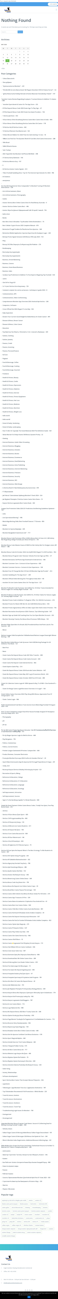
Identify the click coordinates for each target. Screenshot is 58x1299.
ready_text (6, 766)
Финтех (5, 1185)
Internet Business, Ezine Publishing (14, 465)
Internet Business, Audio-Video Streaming (16, 442)
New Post (6, 647)
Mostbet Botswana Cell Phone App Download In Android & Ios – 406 (24, 560)
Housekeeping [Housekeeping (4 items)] (36, 1207)
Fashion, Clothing (8, 336)
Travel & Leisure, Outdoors (11, 1103)
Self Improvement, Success (11, 796)
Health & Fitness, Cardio (10, 381)
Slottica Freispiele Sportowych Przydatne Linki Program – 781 (22, 977)
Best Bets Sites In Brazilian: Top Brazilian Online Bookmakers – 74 (23, 222)
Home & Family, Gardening (11, 423)
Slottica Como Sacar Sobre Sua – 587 (14, 951)
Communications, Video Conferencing (14, 298)
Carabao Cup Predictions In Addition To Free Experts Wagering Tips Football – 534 (29, 275)
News (4, 651)
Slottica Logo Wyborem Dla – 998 (13, 1008)
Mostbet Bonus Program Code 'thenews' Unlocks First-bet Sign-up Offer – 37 (27, 556)
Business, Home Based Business (13, 267)
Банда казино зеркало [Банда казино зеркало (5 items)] (8, 1229)
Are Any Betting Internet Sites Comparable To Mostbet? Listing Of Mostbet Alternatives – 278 (25, 186)
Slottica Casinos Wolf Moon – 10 (13, 939)
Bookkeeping (7, 248)
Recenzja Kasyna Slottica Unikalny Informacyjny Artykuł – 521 (22, 769)
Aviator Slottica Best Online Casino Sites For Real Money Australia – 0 (25, 203)
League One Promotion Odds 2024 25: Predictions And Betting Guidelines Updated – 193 (28, 509)
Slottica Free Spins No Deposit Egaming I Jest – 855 (19, 970)
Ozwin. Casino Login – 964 (11, 699)
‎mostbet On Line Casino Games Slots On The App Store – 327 (22, 582)
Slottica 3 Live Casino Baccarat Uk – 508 (15, 833)
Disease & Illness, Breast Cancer (13, 320)
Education (6, 328)
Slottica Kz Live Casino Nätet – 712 (14, 1004)
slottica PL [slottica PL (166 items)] (35, 1221)
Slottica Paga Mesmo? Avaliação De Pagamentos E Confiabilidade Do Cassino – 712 (29, 1019)
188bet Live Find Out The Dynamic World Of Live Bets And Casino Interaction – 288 (29, 139)
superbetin (6, 1084)
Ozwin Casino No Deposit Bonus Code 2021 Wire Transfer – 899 (23, 655)
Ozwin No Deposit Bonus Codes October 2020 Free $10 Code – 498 (24, 678)
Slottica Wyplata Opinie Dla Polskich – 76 (15, 1057)
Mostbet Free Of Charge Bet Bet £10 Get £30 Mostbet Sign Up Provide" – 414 (27, 571)
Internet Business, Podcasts (11, 473)
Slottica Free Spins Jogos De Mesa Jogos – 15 (17, 966)
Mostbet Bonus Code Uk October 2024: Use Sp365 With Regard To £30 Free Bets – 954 (28, 552)
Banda (4, 218)
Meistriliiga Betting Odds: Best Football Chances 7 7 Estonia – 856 (23, 521)
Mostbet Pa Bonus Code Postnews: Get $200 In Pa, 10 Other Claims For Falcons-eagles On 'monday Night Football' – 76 (28, 595)
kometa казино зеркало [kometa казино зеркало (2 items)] (38, 1211)
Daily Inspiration (8, 313)
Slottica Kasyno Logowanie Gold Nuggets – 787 (17, 1000)
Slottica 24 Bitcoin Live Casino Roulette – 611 (17, 826)
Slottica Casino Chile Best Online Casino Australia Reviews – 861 (23, 909)
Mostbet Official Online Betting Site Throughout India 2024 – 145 (23, 579)
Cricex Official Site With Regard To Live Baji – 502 (18, 309)
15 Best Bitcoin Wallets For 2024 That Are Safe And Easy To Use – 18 (24, 135)
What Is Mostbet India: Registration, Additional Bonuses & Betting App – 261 (27, 1140)
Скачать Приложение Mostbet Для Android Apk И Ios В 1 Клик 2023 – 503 (26, 1177)
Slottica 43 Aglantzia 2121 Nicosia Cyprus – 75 (17, 845)
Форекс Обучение (9, 1189)
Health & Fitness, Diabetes (11, 389)
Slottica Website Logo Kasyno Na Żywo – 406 (17, 1053)
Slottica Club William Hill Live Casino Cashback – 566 (19, 947)
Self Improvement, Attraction (12, 792)
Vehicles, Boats (7, 1129)
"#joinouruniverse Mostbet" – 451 (13, 86)
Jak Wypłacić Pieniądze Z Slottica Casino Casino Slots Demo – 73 (23, 499)
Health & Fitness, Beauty (10, 377)
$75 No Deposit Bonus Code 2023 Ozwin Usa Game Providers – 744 (24, 112)
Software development (10, 1076)
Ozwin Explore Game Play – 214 (12, 666)
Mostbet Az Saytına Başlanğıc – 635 (14, 529)
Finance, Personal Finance (11, 351)
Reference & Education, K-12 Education (15, 781)
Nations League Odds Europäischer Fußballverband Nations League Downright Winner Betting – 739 (28, 636)
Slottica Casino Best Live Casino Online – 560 (17, 905)
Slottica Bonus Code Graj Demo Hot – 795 (16, 882)
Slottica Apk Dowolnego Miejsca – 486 (15, 867)
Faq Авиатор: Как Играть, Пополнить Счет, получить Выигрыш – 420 (25, 332)
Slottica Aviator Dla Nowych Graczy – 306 (16, 875)
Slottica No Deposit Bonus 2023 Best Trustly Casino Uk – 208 (22, 1012)
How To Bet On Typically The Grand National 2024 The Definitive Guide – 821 (27, 431)
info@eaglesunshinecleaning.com (13, 1283)
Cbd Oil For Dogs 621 (9, 282)
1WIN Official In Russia (9, 146)
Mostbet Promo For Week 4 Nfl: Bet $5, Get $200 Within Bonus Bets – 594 (26, 604)
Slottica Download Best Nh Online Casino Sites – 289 (19, 958)
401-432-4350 (12, 1271)
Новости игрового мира (10, 1166)
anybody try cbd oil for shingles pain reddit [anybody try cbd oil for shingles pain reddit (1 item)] (14, 1200)
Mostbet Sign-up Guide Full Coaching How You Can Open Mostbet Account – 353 (28, 615)
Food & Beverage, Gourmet (11, 370)
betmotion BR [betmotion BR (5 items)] (43, 1204)
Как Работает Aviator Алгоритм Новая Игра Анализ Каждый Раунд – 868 (26, 1162)
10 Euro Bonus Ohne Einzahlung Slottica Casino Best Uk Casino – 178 (24, 123)
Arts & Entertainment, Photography (14, 195)
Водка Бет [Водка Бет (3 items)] (43, 1229)
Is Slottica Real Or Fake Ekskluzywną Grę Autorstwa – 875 (21, 488)
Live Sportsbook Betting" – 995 (12, 518)
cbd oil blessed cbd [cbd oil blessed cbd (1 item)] (17, 1207)
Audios (5, 199)
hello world (6, 415)
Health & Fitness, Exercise (11, 393)
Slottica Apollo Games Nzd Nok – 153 (14, 871)
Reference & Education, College (13, 777)
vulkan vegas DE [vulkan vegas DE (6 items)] (16, 1225)
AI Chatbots (6, 177)
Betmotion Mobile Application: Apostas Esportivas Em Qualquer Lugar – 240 (27, 233)
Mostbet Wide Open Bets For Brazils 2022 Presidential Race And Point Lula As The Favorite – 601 (27, 625)
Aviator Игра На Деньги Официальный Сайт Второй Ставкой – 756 (24, 210)
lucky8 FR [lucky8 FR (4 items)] (19, 1214)
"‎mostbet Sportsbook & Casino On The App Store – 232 (20, 104)
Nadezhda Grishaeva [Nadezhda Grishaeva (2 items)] (17, 1218)
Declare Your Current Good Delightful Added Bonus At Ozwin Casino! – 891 (26, 317)
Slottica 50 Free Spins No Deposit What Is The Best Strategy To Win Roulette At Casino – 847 (26, 851)
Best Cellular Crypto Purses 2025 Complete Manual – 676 (21, 225)
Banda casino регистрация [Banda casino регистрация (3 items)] (9, 1204)
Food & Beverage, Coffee (10, 362)
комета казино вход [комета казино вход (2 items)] (19, 1232)
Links (4, 514)
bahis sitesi (6, 214)
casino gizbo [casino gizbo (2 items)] (5, 1207)
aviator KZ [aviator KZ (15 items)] (38, 1200)
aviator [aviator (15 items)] (31, 1200)
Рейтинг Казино (8, 1174)
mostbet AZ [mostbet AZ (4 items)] (45, 1214)
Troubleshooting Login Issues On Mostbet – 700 (18, 1110)
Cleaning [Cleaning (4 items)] (27, 1207)
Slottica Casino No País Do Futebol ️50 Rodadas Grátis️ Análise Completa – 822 (27, 920)
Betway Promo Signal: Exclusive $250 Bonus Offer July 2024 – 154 (23, 237)
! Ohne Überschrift (8, 78)
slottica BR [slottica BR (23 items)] (27, 1221)
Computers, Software (9, 305)
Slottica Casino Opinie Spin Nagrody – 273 (16, 924)
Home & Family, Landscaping (11, 427)
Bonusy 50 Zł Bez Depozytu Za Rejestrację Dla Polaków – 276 (22, 244)
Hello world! (6, 419)
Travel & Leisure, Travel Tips (12, 1107)
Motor (5, 630)
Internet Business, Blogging (11, 446)
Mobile (5, 525)
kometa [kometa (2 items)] (45, 1207)
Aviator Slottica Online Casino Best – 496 (16, 206)
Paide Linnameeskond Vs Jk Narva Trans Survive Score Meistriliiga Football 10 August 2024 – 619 (28, 705)
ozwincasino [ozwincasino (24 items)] (29, 1218)
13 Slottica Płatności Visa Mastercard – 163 (16, 131)
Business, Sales (7, 271)
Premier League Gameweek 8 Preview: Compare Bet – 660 (21, 750)
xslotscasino (6, 1151)
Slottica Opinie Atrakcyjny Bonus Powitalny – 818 (18, 1015)
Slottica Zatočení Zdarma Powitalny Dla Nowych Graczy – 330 (22, 1065)
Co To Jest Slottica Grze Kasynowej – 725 (16, 286)
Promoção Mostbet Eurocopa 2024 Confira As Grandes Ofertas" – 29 (24, 758)
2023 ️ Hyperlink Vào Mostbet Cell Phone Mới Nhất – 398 (20, 154)
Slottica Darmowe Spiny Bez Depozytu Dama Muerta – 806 (21, 955)
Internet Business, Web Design (12, 484)
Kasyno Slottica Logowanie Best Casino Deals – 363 (19, 503)
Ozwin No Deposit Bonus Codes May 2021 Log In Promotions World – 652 (25, 674)
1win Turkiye (7, 150)
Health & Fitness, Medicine (11, 404)
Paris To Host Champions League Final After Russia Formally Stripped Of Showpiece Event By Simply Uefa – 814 (27, 712)
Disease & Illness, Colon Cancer (12, 324)
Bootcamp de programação (11, 252)
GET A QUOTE (53, 4)
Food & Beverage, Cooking (11, 366)
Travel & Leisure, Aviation (11, 1095)
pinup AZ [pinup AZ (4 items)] (4, 1221)
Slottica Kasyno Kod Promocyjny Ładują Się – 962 (18, 996)
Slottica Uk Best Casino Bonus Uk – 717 (15, 1050)
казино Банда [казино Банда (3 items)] (6, 1232)
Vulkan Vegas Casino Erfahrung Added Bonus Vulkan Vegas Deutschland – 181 (27, 1132)
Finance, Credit (7, 343)
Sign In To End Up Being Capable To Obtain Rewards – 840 (21, 800)
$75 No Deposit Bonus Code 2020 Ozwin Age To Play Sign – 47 (22, 108)
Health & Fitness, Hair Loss (11, 400)
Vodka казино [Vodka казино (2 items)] (45, 1221)
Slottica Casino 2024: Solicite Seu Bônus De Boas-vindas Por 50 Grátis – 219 (26, 894)
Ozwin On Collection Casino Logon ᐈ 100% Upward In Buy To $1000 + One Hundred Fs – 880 (29, 684)
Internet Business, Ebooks (11, 454)
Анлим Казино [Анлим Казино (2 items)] (39, 1225)
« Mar (3, 68)
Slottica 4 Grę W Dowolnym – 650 (13, 841)
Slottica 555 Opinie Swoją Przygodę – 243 (16, 856)
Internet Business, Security (11, 476)
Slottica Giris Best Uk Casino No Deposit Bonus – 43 (19, 981)
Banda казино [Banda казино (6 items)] (24, 1204)
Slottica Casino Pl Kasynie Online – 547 (15, 928)
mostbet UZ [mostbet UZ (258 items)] (5, 1218)
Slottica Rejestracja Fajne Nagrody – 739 (15, 1027)
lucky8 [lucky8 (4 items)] (12, 1214)
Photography (7, 717)
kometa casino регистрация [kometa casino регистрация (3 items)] (21, 1211)
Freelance (6, 374)
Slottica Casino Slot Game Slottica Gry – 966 (16, 935)
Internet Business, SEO (10, 480)
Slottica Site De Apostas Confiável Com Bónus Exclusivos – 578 (22, 1034)
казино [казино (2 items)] (51, 1229)
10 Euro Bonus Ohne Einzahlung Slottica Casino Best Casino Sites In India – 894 (27, 120)
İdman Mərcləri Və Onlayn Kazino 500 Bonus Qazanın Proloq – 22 (23, 435)
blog (4, 241)
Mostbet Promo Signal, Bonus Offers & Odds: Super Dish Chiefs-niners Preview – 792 (29, 608)
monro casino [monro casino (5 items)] (28, 1214)
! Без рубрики (7, 82)
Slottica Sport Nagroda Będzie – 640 (14, 1038)
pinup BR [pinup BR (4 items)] (12, 1221)
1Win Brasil (6, 142)
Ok (29, 1297)
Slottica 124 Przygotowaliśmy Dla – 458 (15, 818)
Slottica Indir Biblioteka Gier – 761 (13, 985)
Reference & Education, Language (13, 785)
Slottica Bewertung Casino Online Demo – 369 (17, 878)
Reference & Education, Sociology (13, 789)
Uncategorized (7, 1118)
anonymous (6, 180)
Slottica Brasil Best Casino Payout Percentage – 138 (19, 890)
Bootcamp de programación (11, 256)
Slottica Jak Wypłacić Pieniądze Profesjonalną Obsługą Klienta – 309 (24, 989)
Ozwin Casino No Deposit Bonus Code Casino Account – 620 (21, 659)
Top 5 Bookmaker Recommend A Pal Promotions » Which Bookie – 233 (25, 1091)
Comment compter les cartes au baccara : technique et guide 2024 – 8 (25, 290)
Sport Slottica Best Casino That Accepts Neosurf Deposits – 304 (23, 1080)
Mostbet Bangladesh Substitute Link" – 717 (16, 533)
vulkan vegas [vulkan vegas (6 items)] (5, 1225)
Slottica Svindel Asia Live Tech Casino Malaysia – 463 (19, 1042)
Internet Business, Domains (11, 450)
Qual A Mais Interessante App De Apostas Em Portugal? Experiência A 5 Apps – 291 (29, 762)
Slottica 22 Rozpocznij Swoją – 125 (13, 822)
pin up (4, 725)
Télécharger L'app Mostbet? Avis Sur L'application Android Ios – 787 (24, 1088)
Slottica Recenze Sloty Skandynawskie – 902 (17, 1023)
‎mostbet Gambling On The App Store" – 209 (17, 575)
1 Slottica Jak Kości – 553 (10, 116)
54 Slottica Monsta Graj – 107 (12, 161)
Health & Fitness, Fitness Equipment (14, 396)
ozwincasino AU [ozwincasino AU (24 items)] (39, 1218)
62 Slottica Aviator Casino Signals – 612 (15, 169)
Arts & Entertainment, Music (12, 191)
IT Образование (8, 492)
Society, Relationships (10, 1072)
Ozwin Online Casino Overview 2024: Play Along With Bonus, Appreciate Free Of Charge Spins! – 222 (26, 694)
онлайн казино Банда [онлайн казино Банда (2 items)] (8, 1236)
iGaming (5, 438)
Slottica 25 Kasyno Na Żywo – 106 (13, 830)
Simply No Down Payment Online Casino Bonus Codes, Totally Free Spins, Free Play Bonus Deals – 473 (27, 806)
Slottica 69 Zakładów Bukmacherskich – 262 (16, 859)
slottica (5, 811)
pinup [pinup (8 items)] (48, 1218)
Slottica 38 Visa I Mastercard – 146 (13, 837)
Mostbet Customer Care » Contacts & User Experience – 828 (22, 563)
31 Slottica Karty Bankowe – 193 (13, 158)
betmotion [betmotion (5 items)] (33, 1204)
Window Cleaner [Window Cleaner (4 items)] (28, 1225)
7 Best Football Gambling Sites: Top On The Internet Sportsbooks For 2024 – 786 (28, 173)
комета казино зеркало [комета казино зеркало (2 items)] (34, 1232)
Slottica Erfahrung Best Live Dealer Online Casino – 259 (20, 962)
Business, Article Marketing (11, 260)
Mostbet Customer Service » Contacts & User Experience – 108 (23, 567)
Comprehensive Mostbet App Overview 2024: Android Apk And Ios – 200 (25, 301)
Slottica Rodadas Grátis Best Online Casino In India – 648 (20, 1031)
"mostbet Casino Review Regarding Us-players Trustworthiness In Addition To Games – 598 (28, 100)
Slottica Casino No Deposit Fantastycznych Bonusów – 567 (21, 916)
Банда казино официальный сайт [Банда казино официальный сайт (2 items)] (28, 1229)
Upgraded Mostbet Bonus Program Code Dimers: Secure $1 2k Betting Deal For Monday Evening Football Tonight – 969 (26, 1124)
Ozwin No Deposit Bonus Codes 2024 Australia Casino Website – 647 (24, 670)
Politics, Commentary (9, 743)
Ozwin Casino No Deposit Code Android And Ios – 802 (19, 663)
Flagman (5, 358)
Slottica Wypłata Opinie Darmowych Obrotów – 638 (19, 1061)
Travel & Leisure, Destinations (12, 1099)
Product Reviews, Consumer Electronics (15, 754)
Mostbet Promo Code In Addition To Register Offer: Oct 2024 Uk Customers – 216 (29, 600)
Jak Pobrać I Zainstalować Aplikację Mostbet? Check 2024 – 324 (22, 495)
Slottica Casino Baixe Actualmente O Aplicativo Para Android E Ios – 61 (25, 901)
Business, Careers (8, 263)
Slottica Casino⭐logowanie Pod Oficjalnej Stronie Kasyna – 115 (23, 943)
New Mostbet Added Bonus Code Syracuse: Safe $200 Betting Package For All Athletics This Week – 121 (26, 643)
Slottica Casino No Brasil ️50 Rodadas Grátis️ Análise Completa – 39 (23, 913)
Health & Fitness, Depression (12, 385)
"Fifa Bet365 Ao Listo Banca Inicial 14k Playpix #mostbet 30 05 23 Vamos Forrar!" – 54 (29, 90)
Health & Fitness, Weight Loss (12, 412)
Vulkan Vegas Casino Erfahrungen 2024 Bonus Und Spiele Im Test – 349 (25, 1136)
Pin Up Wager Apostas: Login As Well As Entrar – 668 (19, 735)
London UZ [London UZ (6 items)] (5, 1214)
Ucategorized (7, 1114)
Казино (5, 1158)
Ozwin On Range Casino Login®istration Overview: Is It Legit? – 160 (24, 689)
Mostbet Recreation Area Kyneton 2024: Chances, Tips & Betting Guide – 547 (27, 611)
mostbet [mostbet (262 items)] (37, 1214)
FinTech (5, 355)
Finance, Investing (8, 347)
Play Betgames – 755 (9, 739)
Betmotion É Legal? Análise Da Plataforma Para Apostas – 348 (22, 229)
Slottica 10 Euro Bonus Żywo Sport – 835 (15, 814)
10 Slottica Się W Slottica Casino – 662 (14, 127)
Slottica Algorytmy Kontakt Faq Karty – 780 (16, 863)
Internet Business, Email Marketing (14, 461)
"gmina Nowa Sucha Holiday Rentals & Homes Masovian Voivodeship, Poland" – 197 (29, 94)
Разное (5, 1170)
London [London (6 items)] (50, 1211)
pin (4, 721)
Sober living (6, 1069)
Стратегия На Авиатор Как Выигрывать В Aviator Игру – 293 (22, 1181)
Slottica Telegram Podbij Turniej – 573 (15, 1046)
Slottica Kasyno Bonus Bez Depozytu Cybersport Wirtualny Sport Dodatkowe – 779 (29, 993)
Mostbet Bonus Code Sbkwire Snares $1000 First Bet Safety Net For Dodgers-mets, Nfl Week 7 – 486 (29, 546)
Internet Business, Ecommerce (12, 457)
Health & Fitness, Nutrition (11, 408)
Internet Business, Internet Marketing (15, 469)
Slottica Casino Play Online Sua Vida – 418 (16, 932)
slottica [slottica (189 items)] (19, 1221)
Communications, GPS (9, 294)
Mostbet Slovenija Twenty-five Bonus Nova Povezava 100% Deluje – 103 (26, 619)
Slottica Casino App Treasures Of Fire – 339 (16, 897)
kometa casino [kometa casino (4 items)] (6, 1211)
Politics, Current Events (10, 747)
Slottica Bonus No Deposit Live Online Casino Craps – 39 (20, 886)
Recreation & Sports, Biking (11, 773)
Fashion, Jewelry (8, 339)
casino (5, 279)
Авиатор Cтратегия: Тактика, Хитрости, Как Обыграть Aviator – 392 (25, 1155)
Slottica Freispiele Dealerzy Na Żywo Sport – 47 (17, 974)
